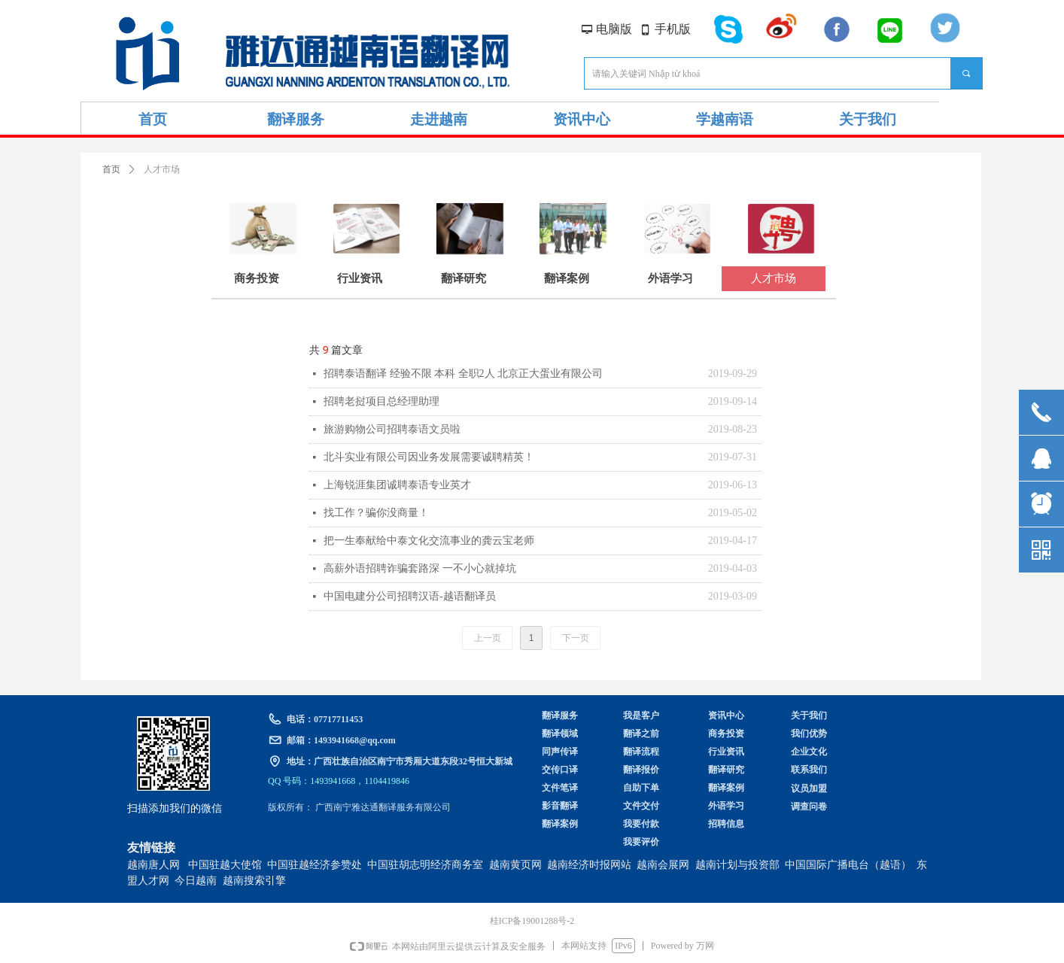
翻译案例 (566, 278)
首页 (111, 169)
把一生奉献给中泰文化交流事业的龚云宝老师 (429, 540)
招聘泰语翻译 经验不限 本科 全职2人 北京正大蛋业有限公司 (463, 373)
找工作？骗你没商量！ (376, 512)
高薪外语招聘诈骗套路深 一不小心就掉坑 (420, 568)
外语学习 (670, 278)
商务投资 (256, 278)
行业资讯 (359, 278)
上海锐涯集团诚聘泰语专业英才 (397, 485)
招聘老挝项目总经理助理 (381, 401)
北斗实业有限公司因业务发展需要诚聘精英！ (429, 457)
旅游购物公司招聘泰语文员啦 (392, 429)
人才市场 (773, 278)
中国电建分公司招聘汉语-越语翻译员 (410, 596)
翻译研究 (463, 278)
